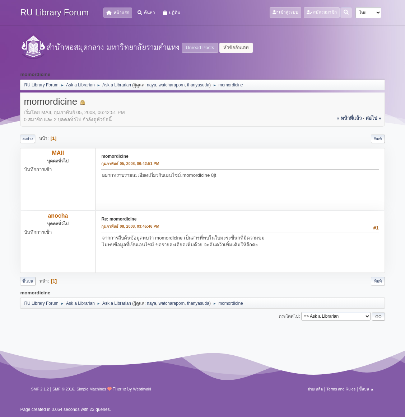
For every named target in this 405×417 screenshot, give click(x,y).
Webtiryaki (142, 389)
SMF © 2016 (63, 389)
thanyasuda (198, 84)
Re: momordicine (118, 219)
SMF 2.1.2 (40, 389)
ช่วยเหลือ (315, 389)
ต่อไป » (373, 118)
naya (151, 84)
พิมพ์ (378, 139)
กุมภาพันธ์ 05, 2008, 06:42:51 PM (130, 163)
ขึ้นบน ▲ (366, 389)
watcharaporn (172, 84)
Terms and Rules (340, 389)
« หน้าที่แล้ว (348, 118)
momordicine (114, 156)
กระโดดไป (289, 316)
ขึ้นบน (27, 281)
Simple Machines (91, 389)
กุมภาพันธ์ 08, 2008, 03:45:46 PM (130, 226)
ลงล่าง (27, 139)
